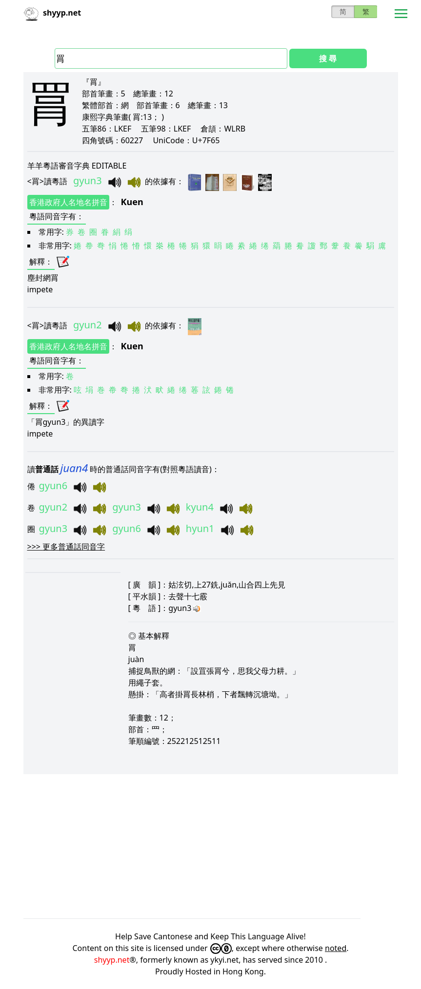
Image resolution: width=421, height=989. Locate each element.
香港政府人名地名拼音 (68, 202)
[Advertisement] (210, 846)
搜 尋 (328, 58)
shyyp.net (112, 959)
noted (335, 948)
